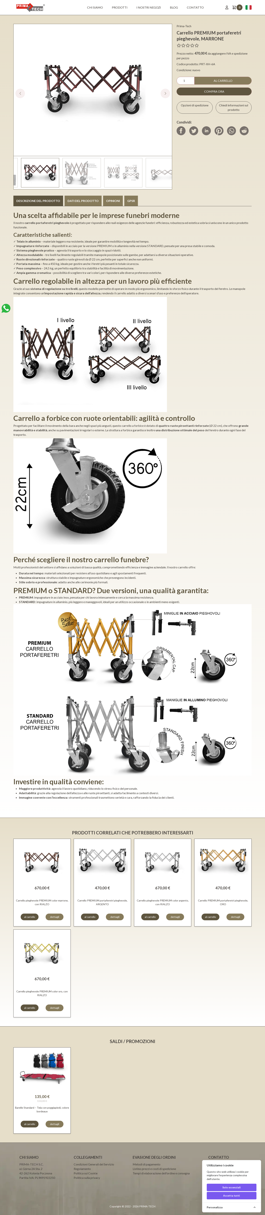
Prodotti (119, 7)
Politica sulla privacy (87, 1177)
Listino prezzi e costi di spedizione (154, 1168)
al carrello (223, 80)
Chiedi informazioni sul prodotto (233, 107)
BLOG (174, 7)
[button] (165, 93)
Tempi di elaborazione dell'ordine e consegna (161, 1173)
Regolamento (82, 1168)
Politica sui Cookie (86, 1173)
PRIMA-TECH (147, 1206)
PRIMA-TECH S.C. (31, 1164)
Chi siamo (95, 7)
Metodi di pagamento (146, 1164)
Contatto (195, 7)
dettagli (54, 916)
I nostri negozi (148, 7)
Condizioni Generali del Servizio (94, 1164)
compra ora (214, 91)
